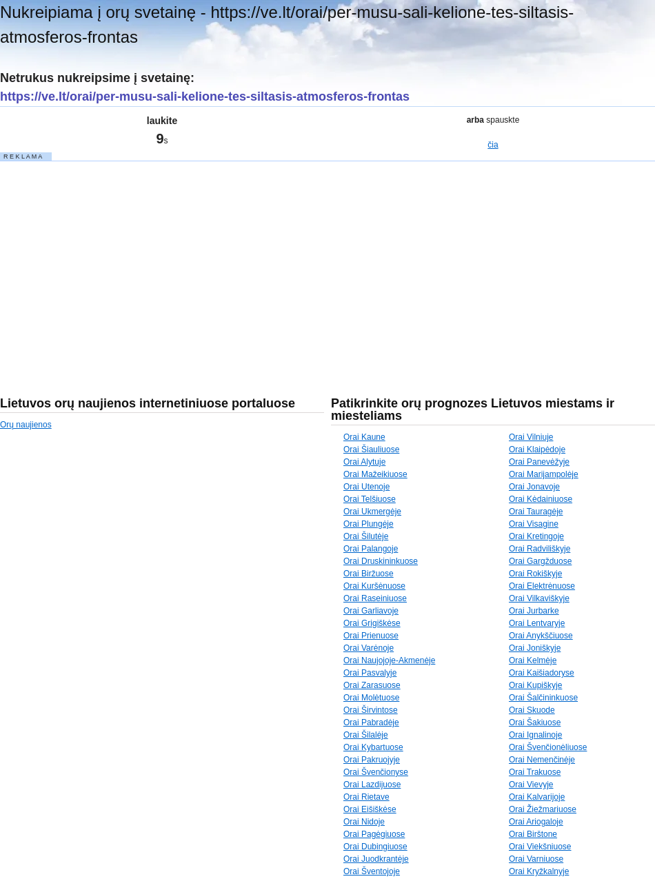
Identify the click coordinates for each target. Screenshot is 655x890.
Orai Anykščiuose (541, 635)
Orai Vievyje (531, 784)
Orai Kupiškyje (535, 685)
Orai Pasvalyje (369, 673)
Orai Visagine (533, 524)
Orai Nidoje (364, 822)
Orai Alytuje (364, 462)
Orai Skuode (532, 710)
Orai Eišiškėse (369, 809)
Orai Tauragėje (536, 511)
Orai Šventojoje (371, 871)
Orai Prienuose (371, 635)
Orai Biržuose (368, 573)
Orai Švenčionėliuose (548, 747)
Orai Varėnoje (368, 648)
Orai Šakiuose (535, 722)
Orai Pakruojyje (371, 760)
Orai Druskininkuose (380, 561)
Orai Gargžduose (540, 561)
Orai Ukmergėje (372, 511)
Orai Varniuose (536, 859)
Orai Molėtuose (371, 697)
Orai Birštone (533, 834)
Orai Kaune (364, 437)
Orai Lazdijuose (372, 784)
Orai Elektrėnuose (542, 586)
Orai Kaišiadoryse (541, 673)
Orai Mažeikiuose (375, 474)
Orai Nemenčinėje (542, 760)
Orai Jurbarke (534, 611)
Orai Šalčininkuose (543, 697)
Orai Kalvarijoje (537, 797)
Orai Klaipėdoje (537, 449)
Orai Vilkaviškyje (539, 598)
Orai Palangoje (370, 549)
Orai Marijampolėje (543, 474)
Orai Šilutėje (365, 536)
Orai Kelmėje (532, 660)
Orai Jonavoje (534, 487)
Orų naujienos (26, 424)
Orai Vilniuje (531, 437)
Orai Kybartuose (373, 747)
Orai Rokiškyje (535, 573)
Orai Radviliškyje (539, 549)
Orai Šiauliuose (371, 449)
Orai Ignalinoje (535, 735)
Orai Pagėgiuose (374, 834)
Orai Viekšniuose (540, 846)
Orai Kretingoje (536, 536)
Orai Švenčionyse (375, 772)
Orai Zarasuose (372, 685)
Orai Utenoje (366, 487)
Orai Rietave (366, 797)
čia (492, 145)
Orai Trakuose (535, 772)
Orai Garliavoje (371, 611)
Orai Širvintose (370, 710)
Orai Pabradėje (371, 722)
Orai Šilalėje (365, 735)
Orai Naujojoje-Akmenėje (389, 660)
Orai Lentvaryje (537, 623)
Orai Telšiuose (369, 499)
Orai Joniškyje (535, 648)
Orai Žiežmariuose (542, 809)
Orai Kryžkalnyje (539, 871)
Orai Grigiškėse (372, 623)
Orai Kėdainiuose (540, 499)
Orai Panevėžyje (539, 462)
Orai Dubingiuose (375, 846)
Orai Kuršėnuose (374, 586)
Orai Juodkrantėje (376, 859)
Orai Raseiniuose (375, 598)
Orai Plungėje (368, 524)
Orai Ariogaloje (536, 822)
